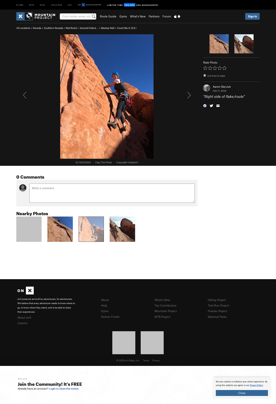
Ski (70, 4)
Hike (42, 4)
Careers (22, 323)
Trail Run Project (218, 305)
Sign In (252, 16)
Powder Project (217, 311)
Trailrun (56, 4)
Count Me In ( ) (126, 27)
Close (242, 393)
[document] (242, 388)
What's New (138, 16)
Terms (146, 360)
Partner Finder (110, 316)
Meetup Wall (107, 27)
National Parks (217, 316)
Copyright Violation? (127, 162)
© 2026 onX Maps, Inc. (128, 360)
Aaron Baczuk (222, 86)
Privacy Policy (256, 385)
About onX (24, 317)
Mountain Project (165, 311)
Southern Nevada (53, 27)
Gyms (123, 16)
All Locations (23, 27)
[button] (205, 105)
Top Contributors (165, 305)
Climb (20, 4)
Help (104, 305)
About (105, 300)
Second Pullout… (89, 27)
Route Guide (108, 16)
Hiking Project (217, 300)
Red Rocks (71, 27)
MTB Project (162, 316)
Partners (154, 16)
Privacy (156, 360)
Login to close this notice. (64, 388)
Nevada (37, 27)
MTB (31, 4)
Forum (167, 16)
